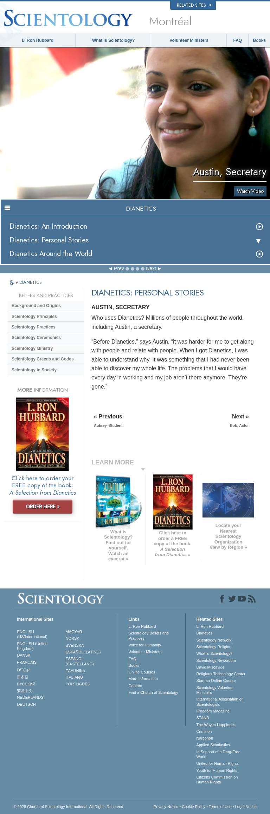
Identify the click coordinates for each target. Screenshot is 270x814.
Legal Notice (245, 807)
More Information (143, 679)
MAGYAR (74, 632)
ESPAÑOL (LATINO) (83, 652)
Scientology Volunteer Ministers (214, 690)
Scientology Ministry (32, 348)
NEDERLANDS (30, 697)
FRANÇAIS (27, 662)
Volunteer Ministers (188, 40)
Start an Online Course (216, 680)
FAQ (237, 40)
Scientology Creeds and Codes (43, 359)
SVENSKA (75, 645)
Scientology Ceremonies (36, 337)
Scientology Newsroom (216, 660)
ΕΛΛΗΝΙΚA (75, 671)
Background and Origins (36, 305)
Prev (119, 268)
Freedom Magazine (213, 711)
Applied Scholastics (213, 745)
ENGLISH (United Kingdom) (32, 646)
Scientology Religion (213, 647)
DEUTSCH (26, 704)
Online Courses (142, 672)
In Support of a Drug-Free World (218, 754)
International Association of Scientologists (219, 701)
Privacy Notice (166, 807)
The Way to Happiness (215, 725)
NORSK (72, 638)
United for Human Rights (217, 763)
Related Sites (194, 5)
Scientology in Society (34, 369)
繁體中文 (24, 691)
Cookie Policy (193, 807)
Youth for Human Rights (216, 770)
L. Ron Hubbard (37, 40)
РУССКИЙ (26, 684)
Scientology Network (213, 640)
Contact (135, 686)
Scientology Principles (34, 316)
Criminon (204, 731)
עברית (23, 669)
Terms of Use (220, 807)
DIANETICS (30, 282)
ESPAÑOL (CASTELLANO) (80, 661)
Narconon (204, 738)
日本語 (22, 677)
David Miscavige (210, 667)
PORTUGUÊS (78, 684)
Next (151, 268)
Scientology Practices (34, 327)
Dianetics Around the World (50, 254)
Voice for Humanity (145, 645)
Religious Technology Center (220, 674)
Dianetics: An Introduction (48, 226)
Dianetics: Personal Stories (49, 240)
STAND (202, 718)
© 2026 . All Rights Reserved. (68, 807)
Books (259, 40)
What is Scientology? (113, 40)
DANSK (23, 655)
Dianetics (204, 633)
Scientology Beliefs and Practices (149, 635)
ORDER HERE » (43, 506)
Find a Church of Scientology (153, 692)
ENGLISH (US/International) (32, 634)
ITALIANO (74, 677)
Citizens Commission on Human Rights (217, 779)
